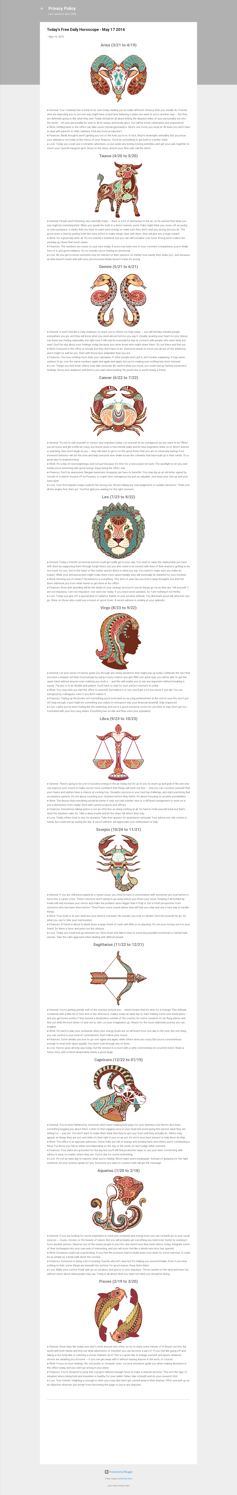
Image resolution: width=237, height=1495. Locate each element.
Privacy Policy (62, 8)
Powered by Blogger (119, 1471)
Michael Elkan (126, 1479)
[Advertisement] (118, 1431)
